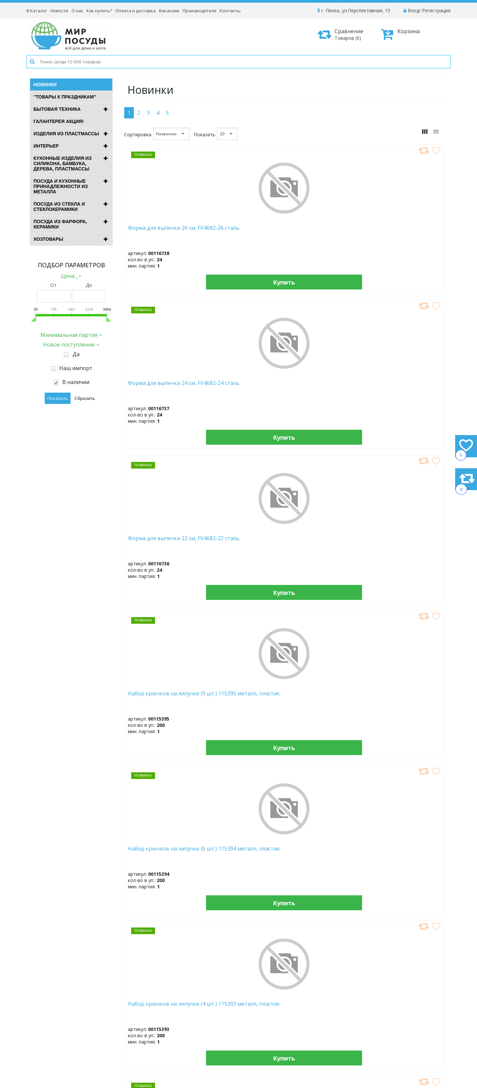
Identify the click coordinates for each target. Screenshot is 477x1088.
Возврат (366, 1036)
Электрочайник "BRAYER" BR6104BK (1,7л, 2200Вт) (405, 543)
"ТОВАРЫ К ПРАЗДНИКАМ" (64, 96)
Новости (59, 11)
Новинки (45, 84)
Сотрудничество (282, 1036)
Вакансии (169, 11)
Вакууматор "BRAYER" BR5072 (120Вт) (156, 700)
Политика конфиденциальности (393, 1045)
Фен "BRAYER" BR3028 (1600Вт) (400, 700)
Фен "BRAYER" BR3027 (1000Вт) (156, 857)
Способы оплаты (376, 1027)
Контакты (230, 11)
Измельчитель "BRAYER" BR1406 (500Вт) (241, 857)
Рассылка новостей (196, 1051)
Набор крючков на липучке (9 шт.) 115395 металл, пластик (402, 234)
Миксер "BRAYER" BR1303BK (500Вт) (232, 541)
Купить (162, 282)
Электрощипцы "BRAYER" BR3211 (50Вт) (324, 700)
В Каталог (36, 11)
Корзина (400, 34)
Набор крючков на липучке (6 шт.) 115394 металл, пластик (157, 389)
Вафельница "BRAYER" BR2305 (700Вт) (157, 541)
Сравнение (343, 34)
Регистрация (436, 10)
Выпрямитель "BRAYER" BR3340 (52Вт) (240, 700)
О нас (77, 11)
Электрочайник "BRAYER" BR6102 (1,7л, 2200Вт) (405, 386)
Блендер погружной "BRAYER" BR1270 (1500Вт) (406, 857)
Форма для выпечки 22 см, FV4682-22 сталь (320, 231)
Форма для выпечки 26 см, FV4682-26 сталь (157, 231)
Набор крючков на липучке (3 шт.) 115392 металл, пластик (320, 389)
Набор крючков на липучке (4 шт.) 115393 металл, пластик (238, 389)
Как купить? (99, 11)
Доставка (368, 1018)
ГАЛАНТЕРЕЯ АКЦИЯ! (58, 121)
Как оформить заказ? (381, 1009)
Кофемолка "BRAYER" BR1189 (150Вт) (318, 541)
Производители (199, 11)
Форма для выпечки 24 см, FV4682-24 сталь (239, 231)
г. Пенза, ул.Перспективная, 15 (353, 10)
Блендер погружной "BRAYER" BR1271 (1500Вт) (324, 857)
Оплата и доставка (135, 11)
